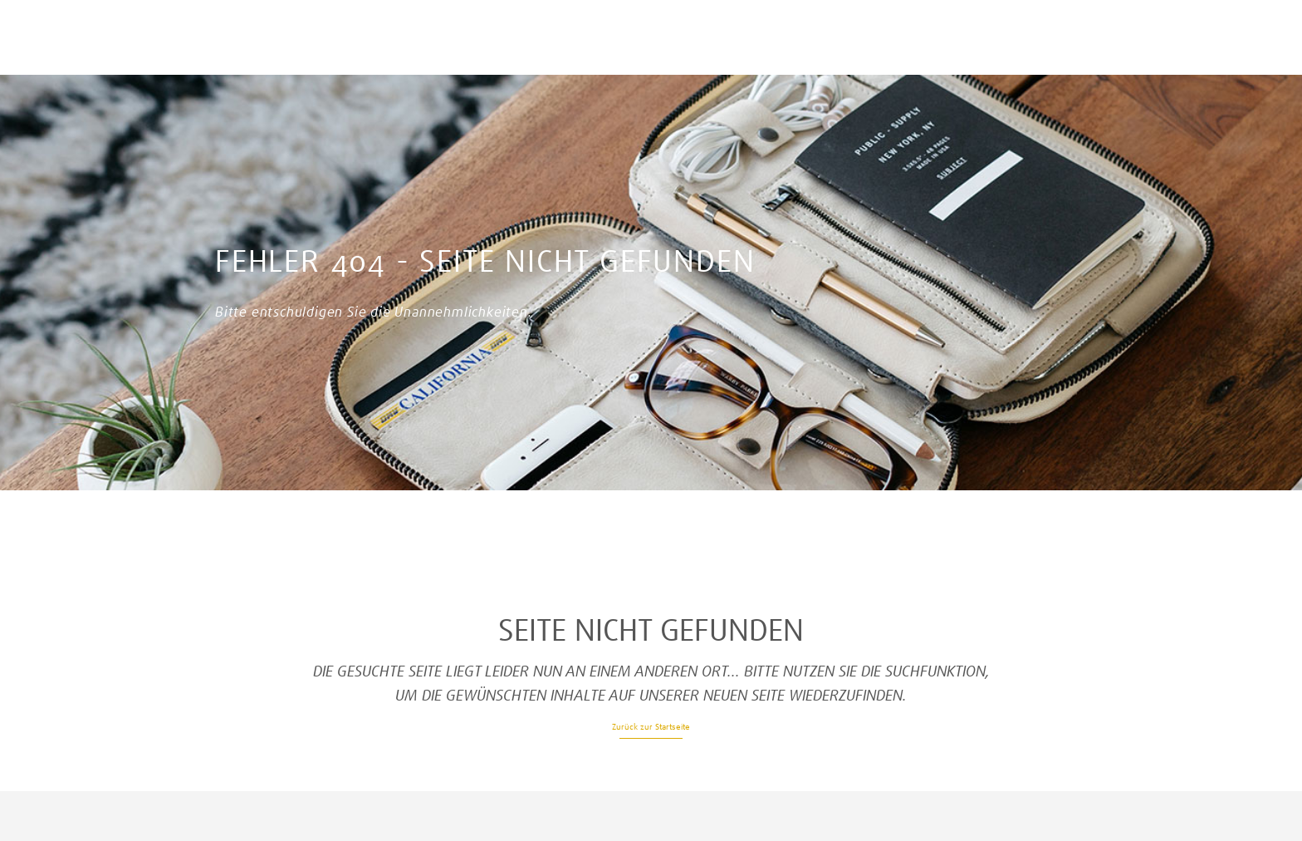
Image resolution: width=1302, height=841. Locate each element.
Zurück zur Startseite (651, 726)
